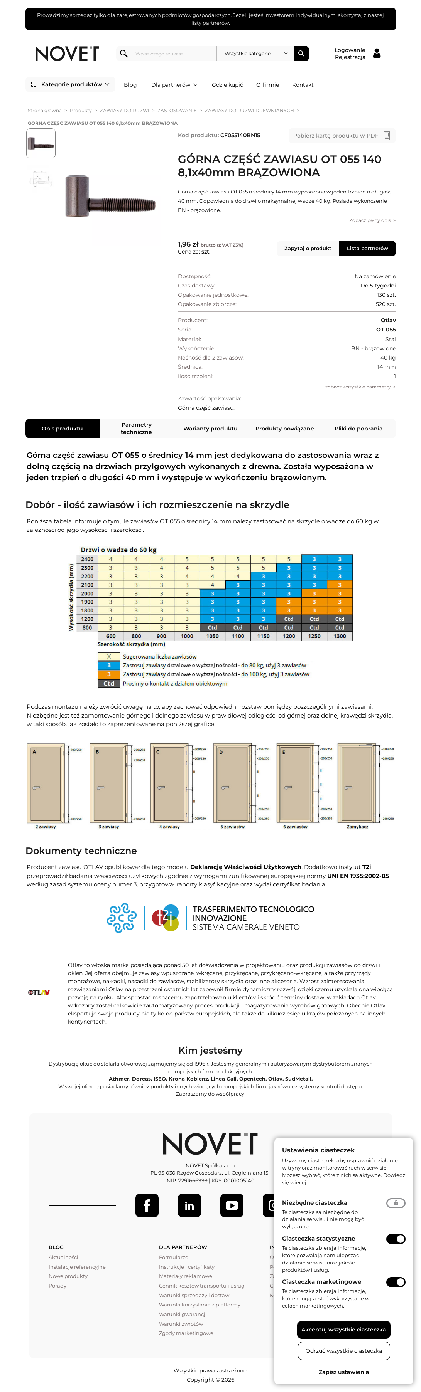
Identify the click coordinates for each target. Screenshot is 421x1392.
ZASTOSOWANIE (177, 110)
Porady (57, 1286)
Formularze (173, 1257)
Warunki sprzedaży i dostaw (194, 1295)
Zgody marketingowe (186, 1333)
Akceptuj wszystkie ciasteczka (343, 1329)
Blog (130, 84)
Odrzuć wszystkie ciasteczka (344, 1350)
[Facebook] (147, 1205)
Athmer (119, 1079)
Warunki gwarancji (183, 1314)
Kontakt (303, 84)
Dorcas (141, 1079)
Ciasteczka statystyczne (318, 1238)
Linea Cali (224, 1079)
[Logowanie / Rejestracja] (357, 53)
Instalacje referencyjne (77, 1267)
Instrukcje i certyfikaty (187, 1267)
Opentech (252, 1079)
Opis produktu (62, 428)
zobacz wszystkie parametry (358, 387)
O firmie (267, 84)
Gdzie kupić (227, 84)
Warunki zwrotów (181, 1324)
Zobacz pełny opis (370, 220)
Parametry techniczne (136, 428)
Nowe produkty (68, 1276)
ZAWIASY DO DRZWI (124, 110)
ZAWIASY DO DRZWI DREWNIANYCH (249, 110)
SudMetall (298, 1079)
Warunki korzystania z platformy (199, 1304)
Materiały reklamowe (185, 1276)
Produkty (81, 110)
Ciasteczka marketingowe (321, 1281)
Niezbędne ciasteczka (314, 1202)
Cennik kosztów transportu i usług (202, 1286)
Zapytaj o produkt (307, 248)
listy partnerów (210, 23)
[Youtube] (231, 1205)
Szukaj (301, 53)
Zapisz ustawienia (344, 1371)
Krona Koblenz (188, 1079)
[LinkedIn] (189, 1205)
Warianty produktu (210, 428)
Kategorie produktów (75, 84)
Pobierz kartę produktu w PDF (336, 135)
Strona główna (45, 110)
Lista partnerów (367, 248)
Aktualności (63, 1257)
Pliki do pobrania (359, 428)
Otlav (275, 1079)
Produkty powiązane (284, 428)
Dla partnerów (174, 85)
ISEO (160, 1079)
